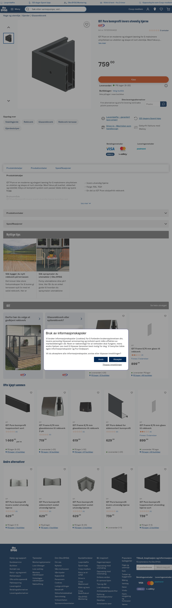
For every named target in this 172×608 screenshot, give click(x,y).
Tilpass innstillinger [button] (112, 364)
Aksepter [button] (117, 359)
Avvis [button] (100, 359)
